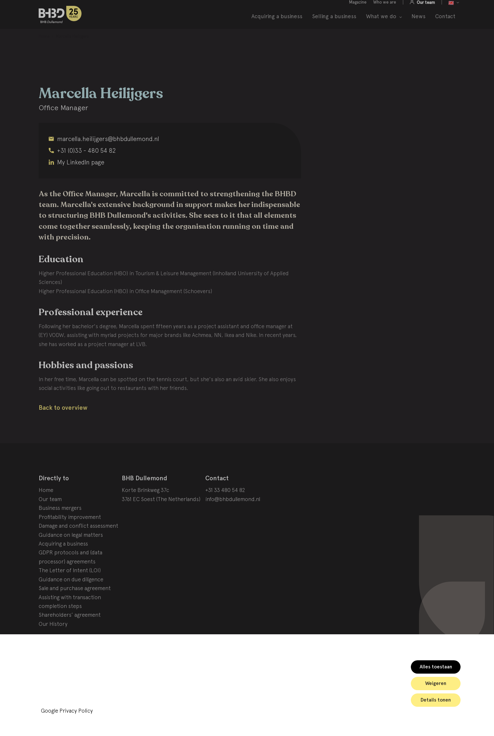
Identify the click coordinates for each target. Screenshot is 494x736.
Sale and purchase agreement (75, 604)
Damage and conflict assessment (78, 542)
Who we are (384, 9)
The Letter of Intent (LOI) (70, 587)
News (418, 23)
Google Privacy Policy (67, 710)
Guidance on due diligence (71, 595)
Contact (445, 23)
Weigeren (435, 683)
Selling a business (334, 23)
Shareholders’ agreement (70, 631)
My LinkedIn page (80, 178)
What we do (381, 24)
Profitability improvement (70, 533)
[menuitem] (44, 52)
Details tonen (436, 700)
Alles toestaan (436, 667)
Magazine (358, 9)
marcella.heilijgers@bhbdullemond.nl (108, 155)
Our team (425, 9)
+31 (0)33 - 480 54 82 (86, 166)
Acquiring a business (276, 23)
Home (46, 506)
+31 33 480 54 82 (225, 506)
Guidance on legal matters (71, 551)
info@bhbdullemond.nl (232, 515)
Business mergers (60, 524)
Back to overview (63, 424)
